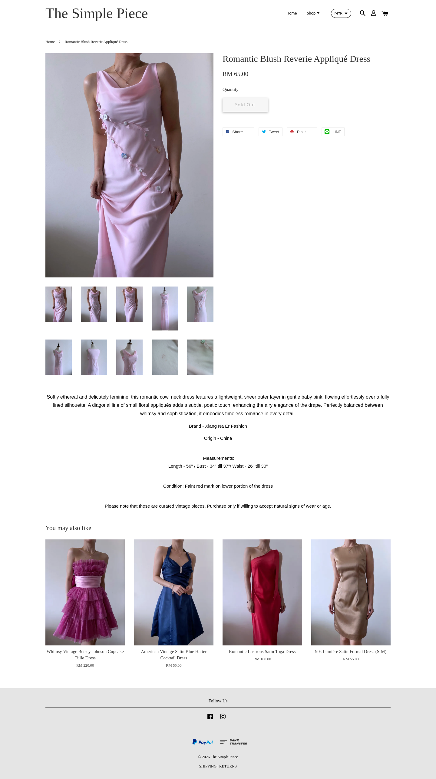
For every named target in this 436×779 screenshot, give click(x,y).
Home (291, 13)
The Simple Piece (96, 13)
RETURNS (228, 766)
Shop (314, 13)
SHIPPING (207, 766)
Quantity (231, 89)
